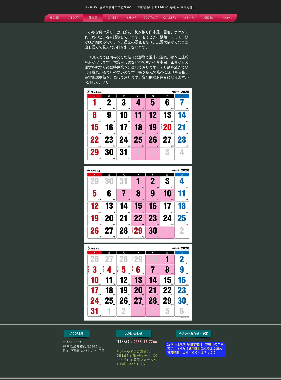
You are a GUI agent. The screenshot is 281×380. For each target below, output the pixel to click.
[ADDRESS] (77, 333)
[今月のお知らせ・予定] (193, 333)
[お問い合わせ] (133, 333)
